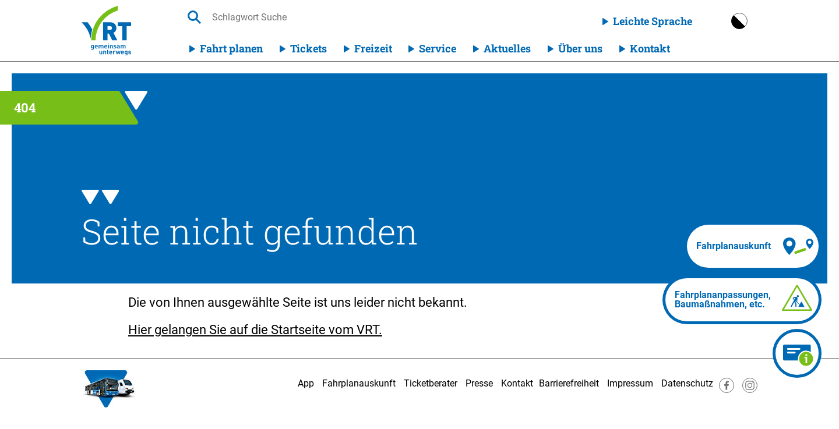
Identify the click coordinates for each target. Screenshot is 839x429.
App (306, 383)
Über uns (580, 48)
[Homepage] (106, 30)
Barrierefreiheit (569, 383)
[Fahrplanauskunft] (753, 246)
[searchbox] (322, 17)
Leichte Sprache (652, 21)
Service (437, 48)
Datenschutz (687, 383)
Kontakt (650, 48)
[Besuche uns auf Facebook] (726, 389)
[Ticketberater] (797, 353)
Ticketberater (430, 383)
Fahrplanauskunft (359, 383)
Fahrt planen (231, 48)
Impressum (630, 383)
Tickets (308, 48)
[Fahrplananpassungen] (742, 299)
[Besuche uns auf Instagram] (749, 389)
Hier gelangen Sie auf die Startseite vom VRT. (255, 329)
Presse (479, 383)
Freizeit (373, 48)
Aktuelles (507, 48)
